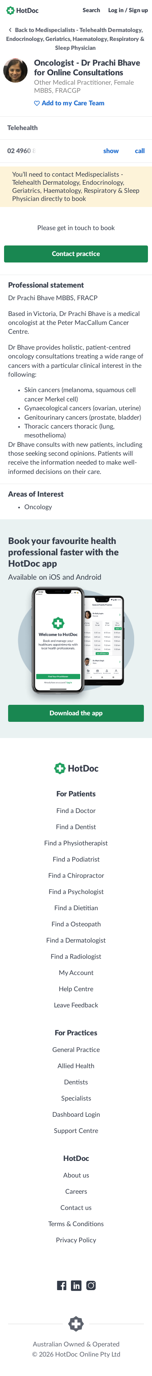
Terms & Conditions (76, 1224)
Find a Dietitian (76, 908)
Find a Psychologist (76, 892)
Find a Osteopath (76, 924)
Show (111, 151)
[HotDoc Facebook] (61, 1285)
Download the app (76, 713)
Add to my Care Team (69, 103)
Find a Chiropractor (76, 876)
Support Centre (76, 1131)
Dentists (76, 1082)
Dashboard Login (76, 1114)
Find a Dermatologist (76, 940)
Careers (76, 1191)
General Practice (76, 1050)
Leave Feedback (76, 1005)
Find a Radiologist (76, 957)
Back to (75, 39)
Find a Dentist (76, 827)
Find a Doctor (76, 811)
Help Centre (76, 989)
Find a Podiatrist (76, 859)
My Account (76, 973)
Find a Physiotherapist (76, 843)
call (140, 151)
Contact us (76, 1208)
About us (76, 1175)
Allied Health (76, 1066)
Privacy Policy (76, 1240)
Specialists (76, 1098)
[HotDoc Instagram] (90, 1285)
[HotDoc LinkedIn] (76, 1285)
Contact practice (76, 254)
